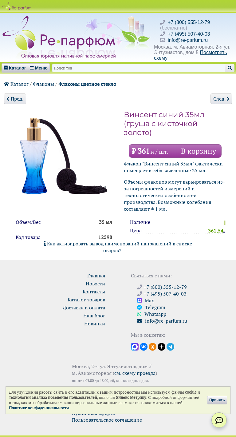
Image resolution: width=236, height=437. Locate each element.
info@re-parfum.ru (188, 40)
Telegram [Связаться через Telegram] (151, 307)
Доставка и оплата (84, 307)
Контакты (94, 291)
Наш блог (94, 315)
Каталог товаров (86, 299)
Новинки (94, 323)
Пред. (14, 98)
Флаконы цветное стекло (87, 84)
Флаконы (43, 84)
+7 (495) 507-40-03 (189, 34)
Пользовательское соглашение (107, 419)
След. (221, 98)
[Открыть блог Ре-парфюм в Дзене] (161, 346)
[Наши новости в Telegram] (170, 346)
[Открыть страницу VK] (144, 346)
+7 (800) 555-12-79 (189, 22)
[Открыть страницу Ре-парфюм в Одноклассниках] (152, 346)
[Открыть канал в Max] (135, 346)
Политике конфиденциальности (39, 408)
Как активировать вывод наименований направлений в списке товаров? (118, 247)
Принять (217, 400)
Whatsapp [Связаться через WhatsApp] (151, 314)
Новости (95, 283)
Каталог (16, 84)
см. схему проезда (134, 373)
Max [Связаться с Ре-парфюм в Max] (145, 300)
